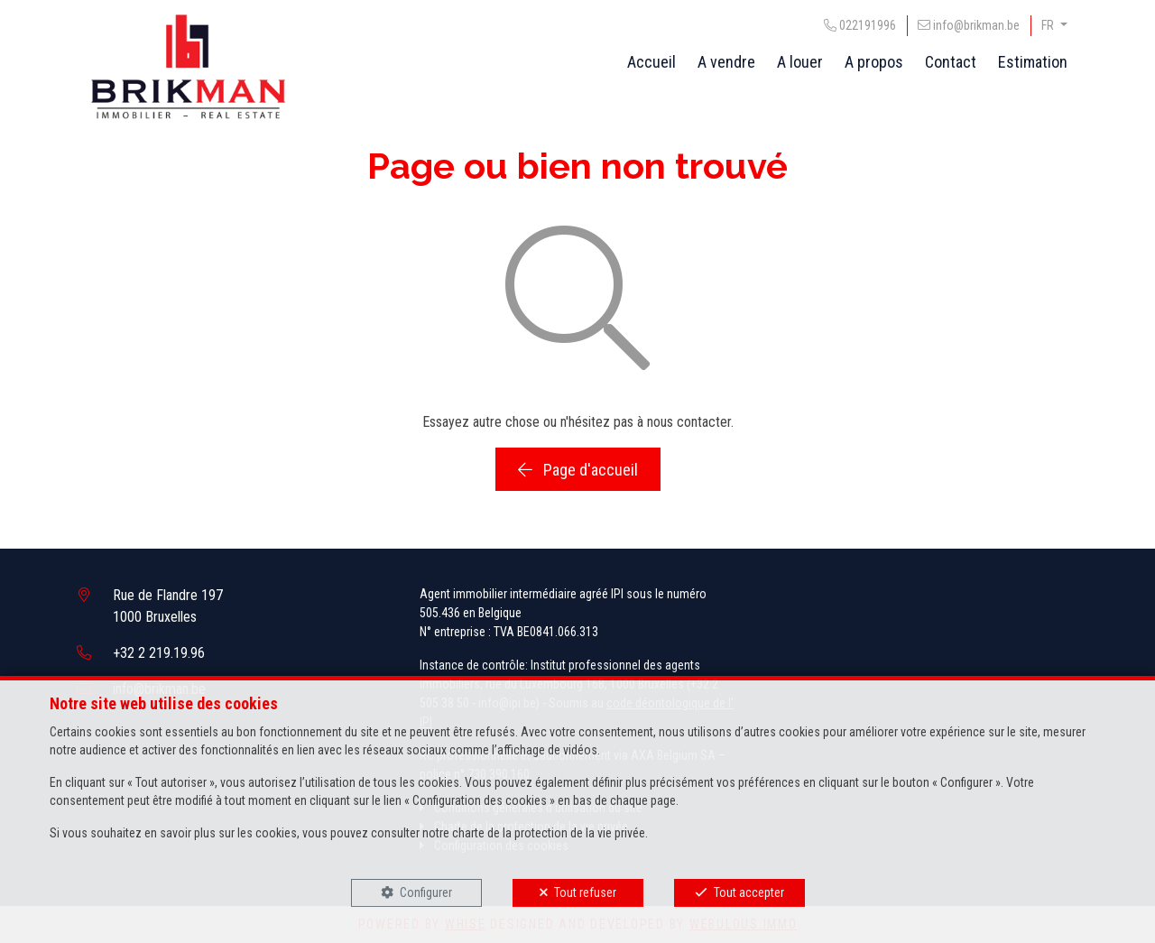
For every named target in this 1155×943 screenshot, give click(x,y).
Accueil (651, 61)
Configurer (426, 892)
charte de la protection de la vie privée (548, 833)
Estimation (1032, 61)
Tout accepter (749, 892)
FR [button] (1049, 25)
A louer (800, 61)
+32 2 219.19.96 (159, 652)
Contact (950, 61)
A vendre (726, 61)
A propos (874, 61)
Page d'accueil (578, 469)
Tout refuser (585, 892)
